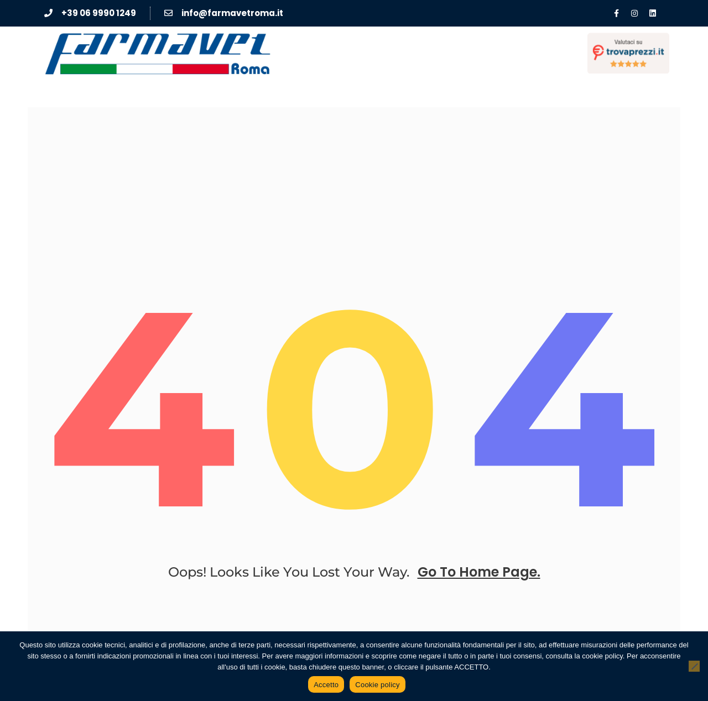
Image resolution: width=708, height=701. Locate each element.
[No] (694, 666)
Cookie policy (377, 685)
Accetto (326, 685)
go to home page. (479, 572)
